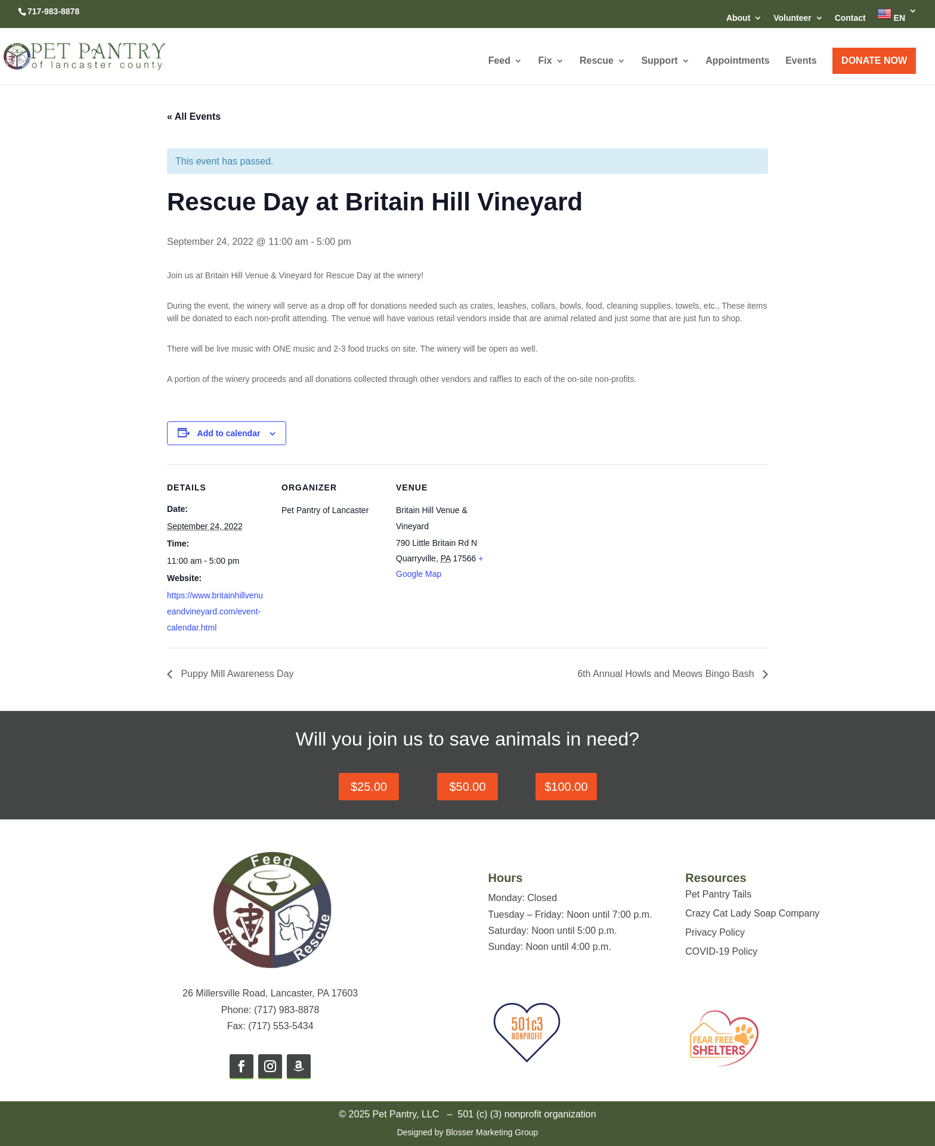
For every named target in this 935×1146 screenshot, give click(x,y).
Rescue (597, 61)
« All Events (194, 116)
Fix (545, 61)
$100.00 (565, 786)
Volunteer (792, 18)
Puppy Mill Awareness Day (236, 674)
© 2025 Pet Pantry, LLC (389, 1114)
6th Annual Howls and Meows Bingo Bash (667, 674)
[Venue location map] (573, 546)
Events (800, 61)
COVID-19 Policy (721, 951)
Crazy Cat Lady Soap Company (752, 913)
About (738, 18)
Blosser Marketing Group (491, 1132)
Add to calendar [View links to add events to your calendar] (229, 433)
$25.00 (369, 786)
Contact (850, 18)
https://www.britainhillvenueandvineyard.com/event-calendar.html (215, 611)
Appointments (737, 61)
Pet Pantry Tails (718, 894)
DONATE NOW (874, 60)
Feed (499, 61)
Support (659, 61)
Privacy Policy (715, 932)
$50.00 (467, 786)
